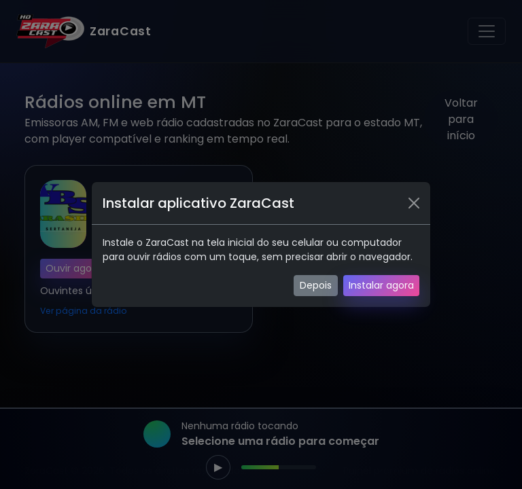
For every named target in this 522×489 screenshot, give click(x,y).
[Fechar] (414, 203)
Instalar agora (381, 285)
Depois (316, 285)
